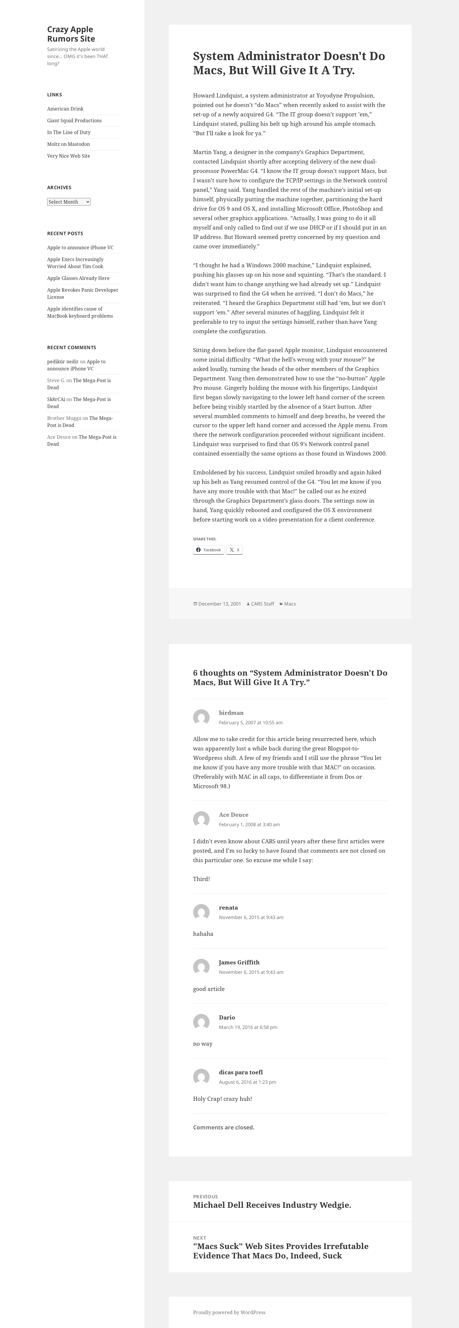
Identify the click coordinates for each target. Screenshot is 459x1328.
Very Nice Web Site (68, 156)
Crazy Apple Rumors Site (71, 34)
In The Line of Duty (69, 132)
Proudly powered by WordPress (229, 1312)
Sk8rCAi (56, 399)
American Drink (65, 108)
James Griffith (239, 962)
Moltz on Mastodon (68, 144)
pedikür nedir (63, 361)
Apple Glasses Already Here (78, 278)
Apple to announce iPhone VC (80, 247)
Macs (290, 604)
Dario (227, 1017)
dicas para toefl (241, 1072)
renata (228, 907)
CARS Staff (262, 604)
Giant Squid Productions (74, 120)
